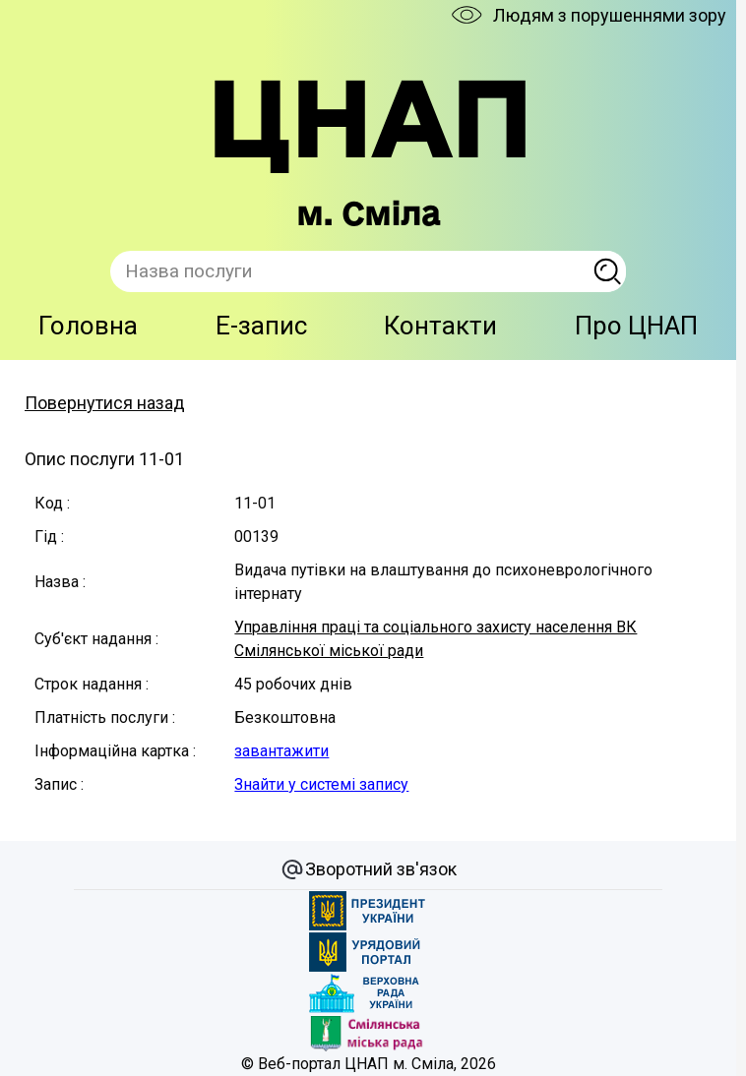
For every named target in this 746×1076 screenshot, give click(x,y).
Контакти (440, 325)
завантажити (281, 751)
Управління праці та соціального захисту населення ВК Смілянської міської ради (435, 639)
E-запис (261, 325)
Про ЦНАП (636, 325)
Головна (88, 325)
